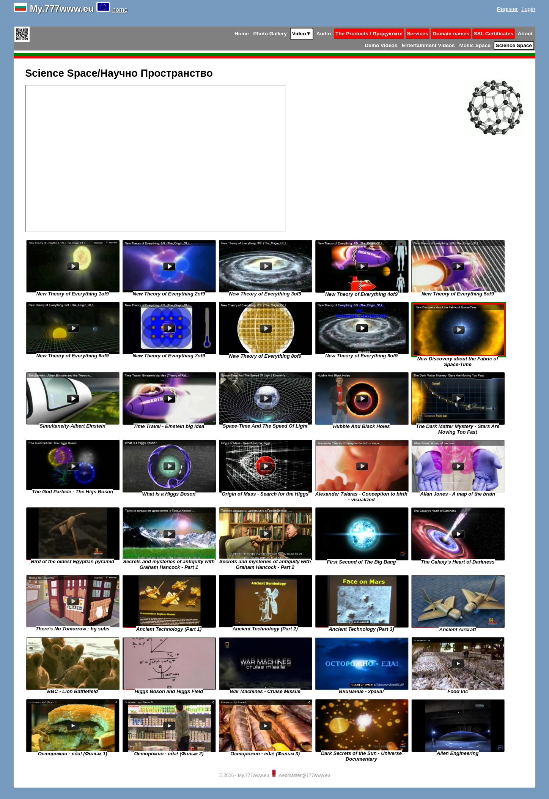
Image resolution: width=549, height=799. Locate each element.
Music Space (474, 45)
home (119, 9)
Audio (323, 33)
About (525, 33)
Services (417, 33)
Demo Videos (381, 45)
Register (507, 9)
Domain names (451, 33)
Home (241, 33)
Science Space (514, 45)
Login (528, 9)
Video (301, 33)
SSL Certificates (493, 33)
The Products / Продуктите (369, 33)
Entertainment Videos (428, 45)
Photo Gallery (270, 33)
